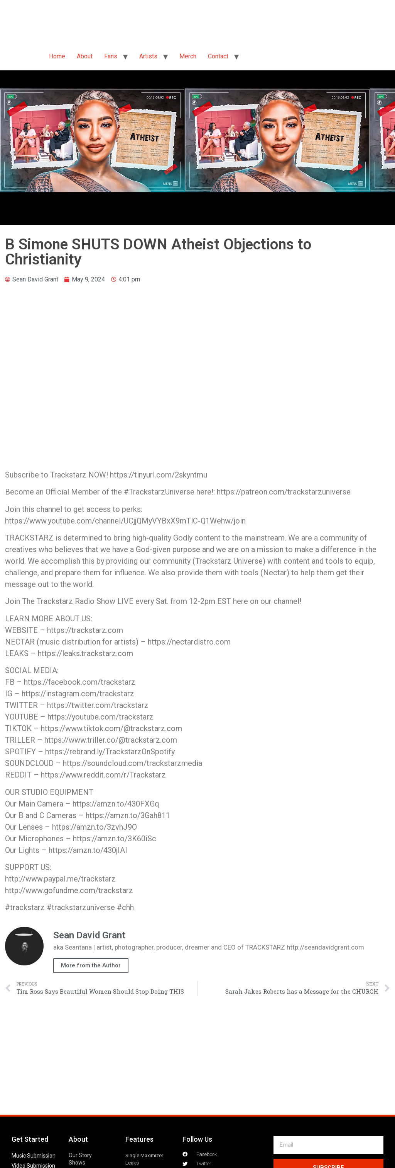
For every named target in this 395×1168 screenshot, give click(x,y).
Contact (218, 56)
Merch (187, 56)
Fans (110, 56)
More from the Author (91, 965)
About (85, 56)
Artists (148, 56)
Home (57, 56)
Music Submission (34, 1156)
